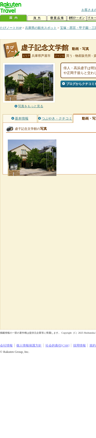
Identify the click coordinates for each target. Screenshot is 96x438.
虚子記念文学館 (45, 47)
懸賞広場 (57, 18)
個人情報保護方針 (29, 345)
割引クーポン (77, 18)
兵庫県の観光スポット (41, 28)
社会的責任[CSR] (57, 345)
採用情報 (79, 345)
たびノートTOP (11, 28)
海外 (37, 18)
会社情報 (6, 345)
